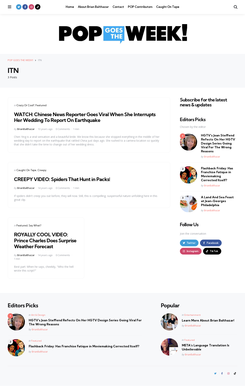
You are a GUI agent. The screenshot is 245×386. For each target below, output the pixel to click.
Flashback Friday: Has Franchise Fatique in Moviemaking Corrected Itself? (217, 174)
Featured (41, 105)
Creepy (42, 170)
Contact (118, 7)
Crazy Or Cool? (25, 105)
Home (70, 7)
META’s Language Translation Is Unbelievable (205, 347)
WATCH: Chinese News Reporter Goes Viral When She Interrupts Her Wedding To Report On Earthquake (78, 117)
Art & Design (38, 314)
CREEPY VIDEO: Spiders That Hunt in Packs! (66, 179)
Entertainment (192, 314)
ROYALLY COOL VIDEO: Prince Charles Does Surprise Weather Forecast (45, 240)
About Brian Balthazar (93, 7)
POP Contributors (140, 7)
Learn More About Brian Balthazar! (208, 320)
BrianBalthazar (26, 129)
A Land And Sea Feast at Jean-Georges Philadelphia (217, 201)
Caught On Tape (167, 7)
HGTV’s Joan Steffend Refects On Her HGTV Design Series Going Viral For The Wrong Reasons (218, 143)
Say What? (35, 225)
